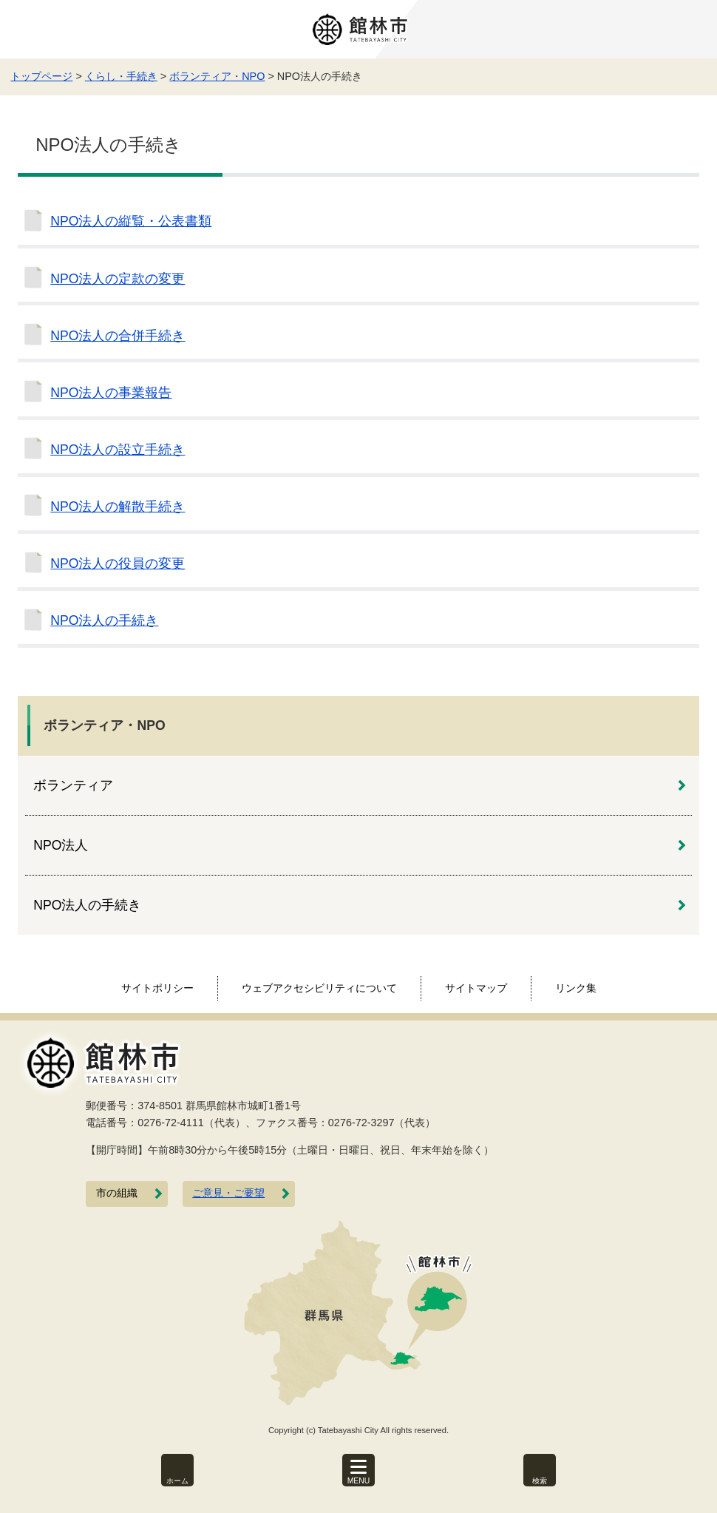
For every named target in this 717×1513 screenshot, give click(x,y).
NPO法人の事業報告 (110, 392)
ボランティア (73, 785)
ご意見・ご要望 (228, 1193)
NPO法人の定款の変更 (117, 278)
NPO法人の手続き (104, 620)
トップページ (41, 76)
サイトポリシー (157, 988)
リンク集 (576, 988)
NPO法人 (60, 845)
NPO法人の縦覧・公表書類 (130, 221)
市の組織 (116, 1193)
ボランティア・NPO (217, 76)
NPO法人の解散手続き (117, 506)
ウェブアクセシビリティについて (319, 988)
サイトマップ (476, 988)
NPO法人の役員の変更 (117, 563)
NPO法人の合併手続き (117, 335)
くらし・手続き (121, 76)
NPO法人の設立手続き (117, 449)
